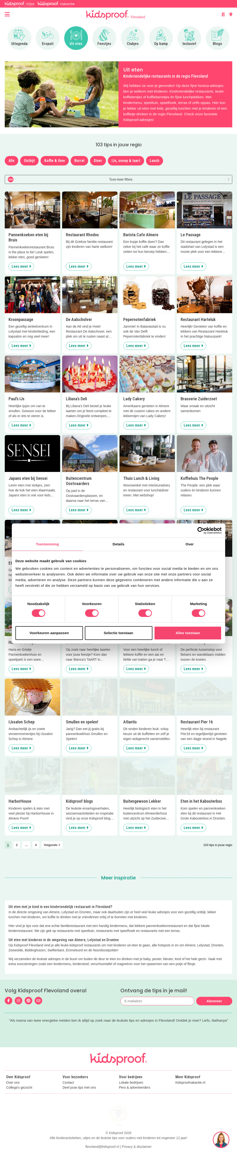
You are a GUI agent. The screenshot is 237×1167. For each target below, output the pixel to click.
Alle (11, 160)
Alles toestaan (188, 633)
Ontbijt (29, 160)
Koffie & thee (54, 160)
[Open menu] (7, 14)
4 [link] (35, 845)
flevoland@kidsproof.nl (102, 1157)
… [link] (26, 845)
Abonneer (214, 1001)
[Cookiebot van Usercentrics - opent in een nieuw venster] (201, 530)
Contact (68, 1093)
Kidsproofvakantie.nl (190, 1093)
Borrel (79, 160)
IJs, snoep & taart (126, 160)
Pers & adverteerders (134, 1098)
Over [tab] (190, 544)
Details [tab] (118, 544)
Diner (98, 160)
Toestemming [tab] (47, 544)
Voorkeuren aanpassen (49, 633)
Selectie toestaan (118, 633)
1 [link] (8, 845)
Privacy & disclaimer (137, 1157)
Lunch (154, 160)
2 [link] (17, 845)
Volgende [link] (52, 845)
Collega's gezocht (19, 1098)
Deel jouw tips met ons (79, 1098)
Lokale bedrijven (131, 1093)
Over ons (13, 1093)
